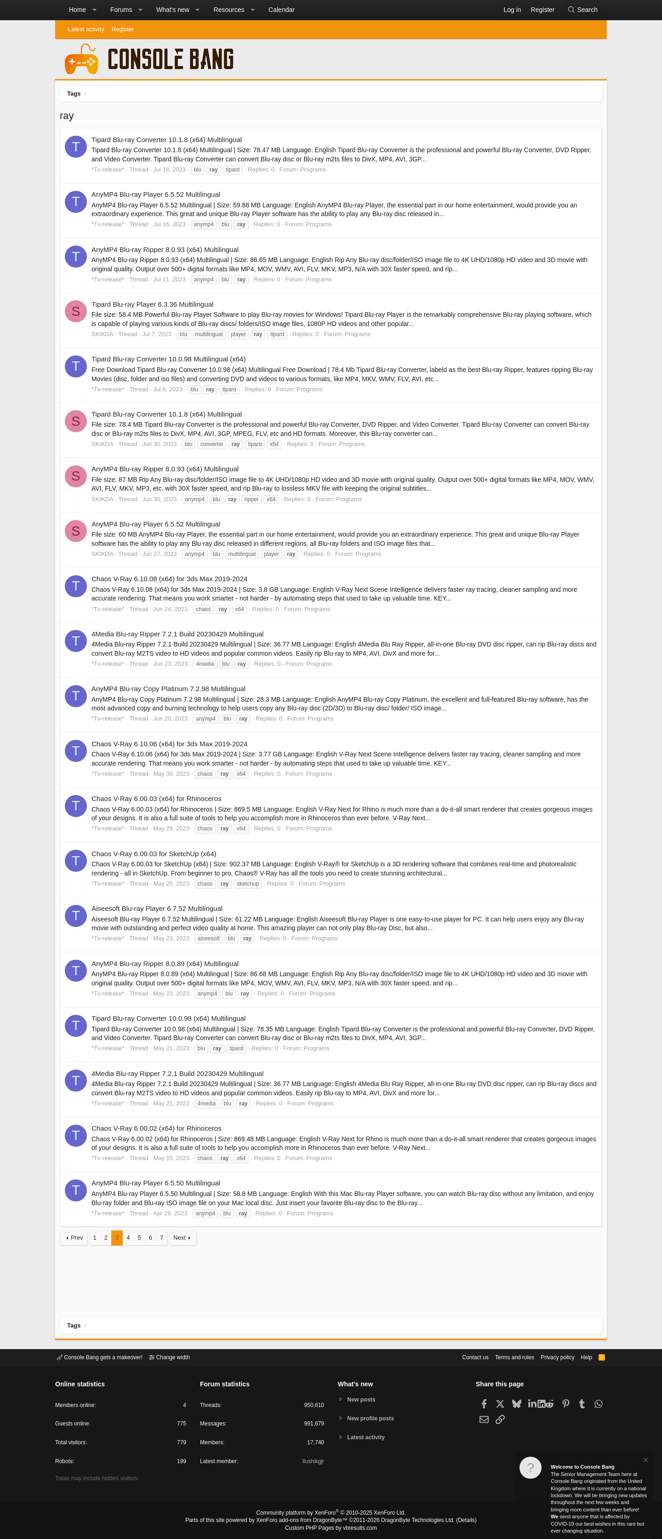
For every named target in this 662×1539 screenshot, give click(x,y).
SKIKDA (105, 336)
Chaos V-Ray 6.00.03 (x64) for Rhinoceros (159, 801)
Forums (121, 9)
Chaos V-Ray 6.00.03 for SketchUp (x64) (156, 856)
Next (182, 1239)
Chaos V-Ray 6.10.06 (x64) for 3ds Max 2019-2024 (172, 746)
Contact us (461, 1356)
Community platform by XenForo (331, 1514)
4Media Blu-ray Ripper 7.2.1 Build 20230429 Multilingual (180, 636)
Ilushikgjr (312, 1462)
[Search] (582, 10)
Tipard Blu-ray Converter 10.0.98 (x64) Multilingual (171, 1020)
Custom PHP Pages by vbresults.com (331, 1528)
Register (123, 29)
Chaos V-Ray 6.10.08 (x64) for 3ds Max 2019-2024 (172, 581)
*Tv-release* (110, 171)
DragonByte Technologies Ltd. (411, 1521)
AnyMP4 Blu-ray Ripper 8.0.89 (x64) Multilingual (167, 966)
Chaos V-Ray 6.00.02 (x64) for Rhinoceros (159, 1130)
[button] (94, 10)
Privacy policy (549, 1356)
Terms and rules (503, 1356)
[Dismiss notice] (645, 1461)
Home (77, 9)
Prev (79, 1239)
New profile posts (373, 1418)
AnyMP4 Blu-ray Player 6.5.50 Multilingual (158, 1185)
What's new (172, 9)
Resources (229, 9)
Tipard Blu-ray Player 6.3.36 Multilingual (155, 306)
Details (455, 1521)
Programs (315, 171)
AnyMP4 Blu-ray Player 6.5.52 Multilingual (158, 196)
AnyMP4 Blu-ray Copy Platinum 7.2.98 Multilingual (171, 691)
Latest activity (86, 29)
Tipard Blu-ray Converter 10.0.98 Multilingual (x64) (171, 361)
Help (581, 1356)
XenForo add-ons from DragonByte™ (304, 1521)
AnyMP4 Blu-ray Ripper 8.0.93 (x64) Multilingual (167, 252)
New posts (363, 1399)
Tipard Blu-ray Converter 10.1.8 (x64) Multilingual (169, 142)
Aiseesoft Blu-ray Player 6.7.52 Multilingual (159, 911)
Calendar (281, 9)
